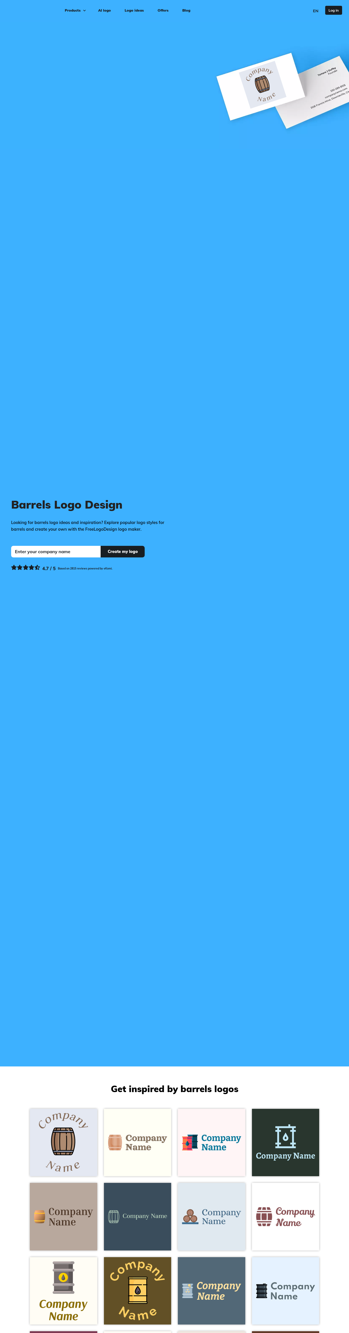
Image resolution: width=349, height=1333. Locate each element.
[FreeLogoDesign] (39, 10)
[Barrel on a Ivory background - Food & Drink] (137, 1142)
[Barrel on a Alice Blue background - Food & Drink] (285, 1291)
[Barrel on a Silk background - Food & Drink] (63, 1216)
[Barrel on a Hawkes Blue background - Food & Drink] (63, 1142)
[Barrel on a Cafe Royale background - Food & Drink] (137, 1291)
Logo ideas (134, 10)
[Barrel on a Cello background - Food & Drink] (137, 1216)
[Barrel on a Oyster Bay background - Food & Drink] (211, 1216)
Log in (334, 10)
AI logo (104, 10)
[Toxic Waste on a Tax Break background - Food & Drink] (211, 1291)
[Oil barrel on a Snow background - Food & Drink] (211, 1142)
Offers (163, 10)
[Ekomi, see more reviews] (61, 568)
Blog (186, 10)
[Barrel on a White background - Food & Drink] (285, 1216)
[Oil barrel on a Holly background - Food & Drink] (285, 1142)
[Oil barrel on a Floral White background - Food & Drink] (63, 1291)
